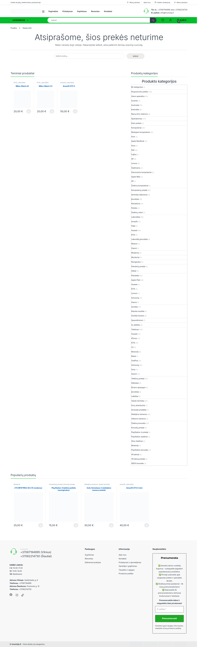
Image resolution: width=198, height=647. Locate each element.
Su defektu (135, 325)
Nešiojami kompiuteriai (140, 132)
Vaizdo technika (137, 401)
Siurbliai (134, 307)
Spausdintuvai (137, 320)
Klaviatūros (135, 203)
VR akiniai (135, 454)
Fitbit (133, 226)
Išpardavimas (136, 119)
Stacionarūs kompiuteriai (141, 172)
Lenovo (134, 163)
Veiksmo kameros (138, 419)
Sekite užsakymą (162, 2)
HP (132, 159)
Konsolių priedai (137, 428)
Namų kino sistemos (139, 114)
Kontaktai (108, 11)
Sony (133, 369)
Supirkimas (82, 11)
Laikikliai (134, 396)
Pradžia (14, 28)
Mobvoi (134, 244)
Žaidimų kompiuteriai (139, 185)
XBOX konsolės (137, 463)
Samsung (135, 298)
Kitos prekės (136, 123)
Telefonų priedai (137, 378)
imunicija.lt (16, 644)
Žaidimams (135, 168)
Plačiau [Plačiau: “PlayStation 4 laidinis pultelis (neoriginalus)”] (76, 525)
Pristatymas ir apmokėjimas (130, 562)
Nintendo (135, 445)
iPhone (134, 338)
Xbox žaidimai (137, 441)
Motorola (134, 352)
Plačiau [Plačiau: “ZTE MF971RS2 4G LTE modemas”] (40, 525)
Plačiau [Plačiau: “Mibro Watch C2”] (52, 111)
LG (132, 347)
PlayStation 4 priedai (139, 432)
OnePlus (134, 361)
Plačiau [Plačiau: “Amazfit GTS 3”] (75, 111)
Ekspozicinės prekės (139, 92)
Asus (133, 146)
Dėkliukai (135, 383)
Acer (133, 137)
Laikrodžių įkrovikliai (139, 239)
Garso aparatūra (137, 96)
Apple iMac (135, 177)
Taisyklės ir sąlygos (127, 570)
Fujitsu (134, 154)
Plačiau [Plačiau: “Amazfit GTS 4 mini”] (146, 525)
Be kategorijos (137, 87)
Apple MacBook (137, 141)
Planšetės (135, 275)
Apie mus (147, 2)
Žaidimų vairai (137, 212)
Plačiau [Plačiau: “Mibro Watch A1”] (28, 111)
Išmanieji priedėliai (138, 410)
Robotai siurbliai (137, 311)
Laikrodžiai (21, 83)
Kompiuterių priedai (139, 190)
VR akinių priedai (138, 459)
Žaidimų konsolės (138, 423)
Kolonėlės (135, 109)
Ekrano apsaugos (138, 387)
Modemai (135, 253)
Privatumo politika (126, 573)
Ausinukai (135, 105)
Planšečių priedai (138, 266)
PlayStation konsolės (139, 450)
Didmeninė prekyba (93, 562)
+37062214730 (181, 10)
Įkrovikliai (135, 199)
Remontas (95, 11)
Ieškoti (135, 56)
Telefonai (135, 329)
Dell (132, 150)
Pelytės (134, 208)
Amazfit (63, 83)
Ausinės (134, 101)
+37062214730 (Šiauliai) (36, 556)
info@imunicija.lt (162, 13)
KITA (15, 83)
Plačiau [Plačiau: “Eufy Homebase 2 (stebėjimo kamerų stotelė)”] (111, 525)
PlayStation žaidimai (139, 437)
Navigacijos (136, 262)
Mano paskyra (180, 2)
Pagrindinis (53, 11)
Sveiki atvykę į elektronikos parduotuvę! (26, 2)
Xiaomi (134, 248)
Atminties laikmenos (139, 195)
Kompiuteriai (136, 128)
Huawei (134, 230)
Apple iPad (135, 280)
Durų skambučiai (138, 405)
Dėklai (133, 271)
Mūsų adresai (133, 2)
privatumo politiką (174, 628)
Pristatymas (68, 11)
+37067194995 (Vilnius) (35, 552)
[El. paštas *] (169, 609)
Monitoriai (135, 257)
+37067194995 (164, 10)
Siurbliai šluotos (137, 316)
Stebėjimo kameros (139, 414)
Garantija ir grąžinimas (128, 566)
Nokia (133, 356)
